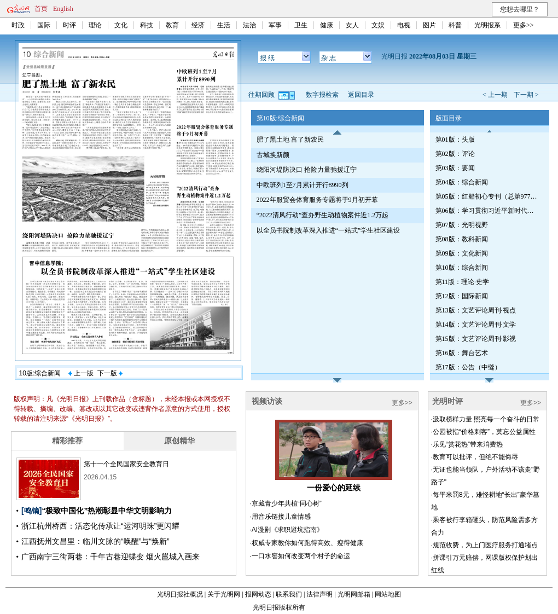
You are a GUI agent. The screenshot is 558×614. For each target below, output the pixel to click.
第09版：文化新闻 (461, 253)
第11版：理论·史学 (462, 282)
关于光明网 (223, 594)
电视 (403, 25)
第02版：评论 (455, 154)
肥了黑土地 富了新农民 (290, 139)
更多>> (523, 25)
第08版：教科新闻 (461, 239)
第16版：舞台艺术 (461, 353)
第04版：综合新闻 (461, 182)
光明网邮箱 (354, 594)
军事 (275, 25)
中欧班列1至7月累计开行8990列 (302, 185)
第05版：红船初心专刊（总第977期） (487, 196)
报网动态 (258, 594)
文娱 (378, 25)
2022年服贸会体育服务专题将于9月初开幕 (317, 200)
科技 (146, 25)
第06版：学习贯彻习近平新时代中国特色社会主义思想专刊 (487, 211)
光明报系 (487, 25)
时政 (18, 25)
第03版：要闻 (455, 168)
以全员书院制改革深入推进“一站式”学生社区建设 (328, 230)
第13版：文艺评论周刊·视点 (475, 310)
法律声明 (319, 594)
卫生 (300, 25)
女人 (352, 25)
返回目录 (361, 95)
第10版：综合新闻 (461, 267)
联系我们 (289, 594)
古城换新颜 (273, 155)
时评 (69, 25)
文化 (120, 25)
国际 (43, 25)
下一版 (110, 373)
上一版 (81, 373)
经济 (198, 25)
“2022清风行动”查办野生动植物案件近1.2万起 (323, 215)
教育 (172, 25)
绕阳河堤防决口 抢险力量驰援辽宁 (307, 169)
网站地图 (388, 594)
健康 (326, 25)
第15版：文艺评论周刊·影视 (475, 339)
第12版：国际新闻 (461, 296)
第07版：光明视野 (461, 225)
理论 (95, 25)
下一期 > (526, 95)
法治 (249, 25)
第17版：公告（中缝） (468, 367)
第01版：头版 (455, 139)
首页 (41, 9)
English (63, 9)
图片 (429, 25)
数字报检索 (322, 95)
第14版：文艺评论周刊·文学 (475, 324)
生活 (223, 25)
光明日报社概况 (180, 594)
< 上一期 (495, 95)
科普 (455, 25)
